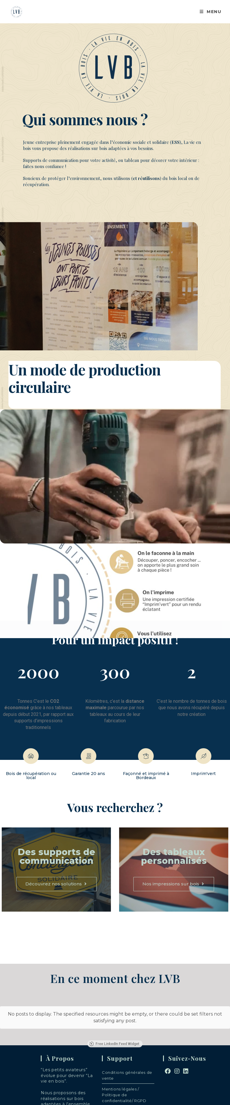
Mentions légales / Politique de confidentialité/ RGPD (124, 1084)
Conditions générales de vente (127, 1064)
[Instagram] (177, 1060)
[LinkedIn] (186, 1060)
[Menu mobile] (208, 11)
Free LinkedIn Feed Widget (114, 1033)
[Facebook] (168, 1060)
